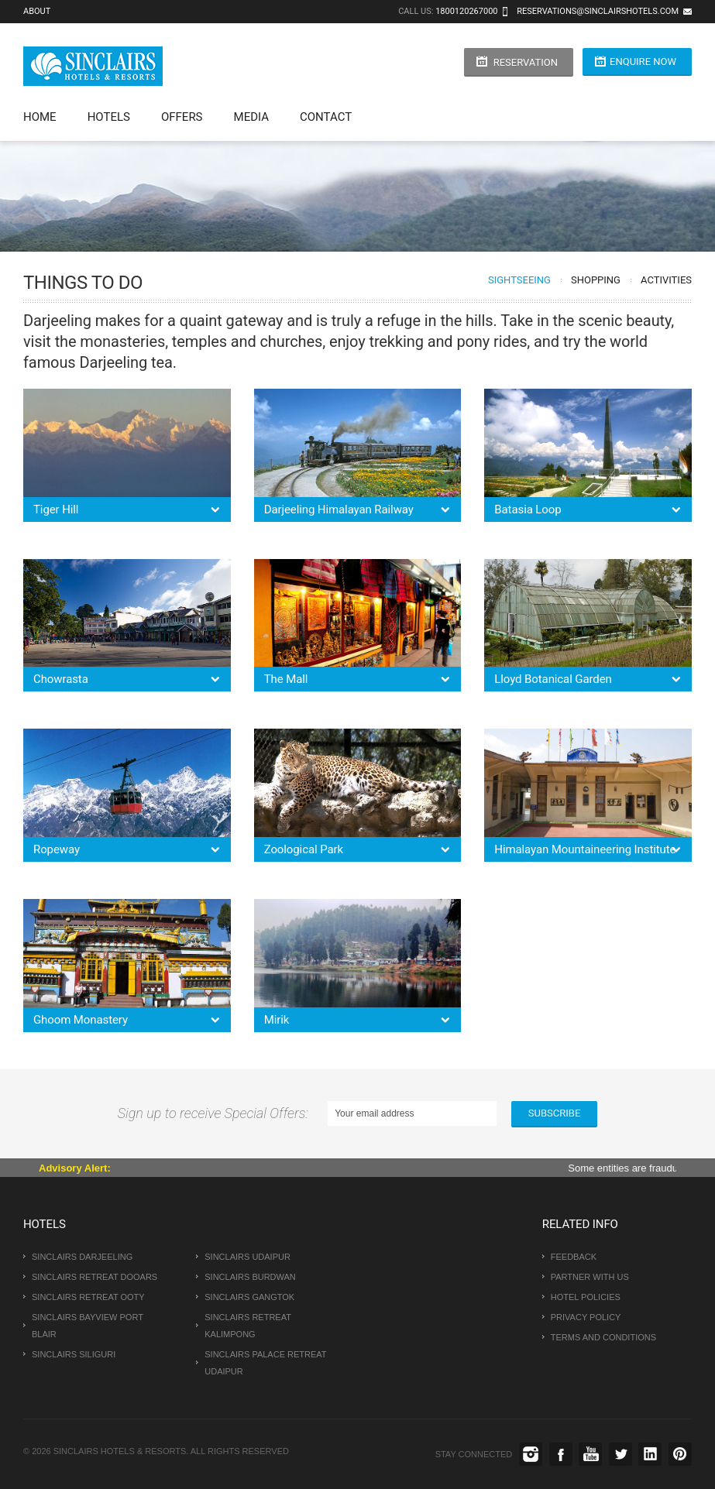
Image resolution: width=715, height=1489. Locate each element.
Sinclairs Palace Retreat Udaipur (265, 1363)
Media (251, 117)
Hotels (109, 117)
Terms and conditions (603, 1337)
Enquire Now (643, 61)
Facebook (560, 1454)
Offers (182, 117)
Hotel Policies (585, 1297)
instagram (530, 1454)
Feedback (573, 1256)
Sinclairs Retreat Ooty (88, 1297)
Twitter (620, 1454)
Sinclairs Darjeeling (82, 1256)
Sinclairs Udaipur (247, 1256)
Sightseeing (519, 280)
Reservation (525, 62)
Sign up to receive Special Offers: (216, 1113)
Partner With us (590, 1276)
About (36, 11)
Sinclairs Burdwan (250, 1276)
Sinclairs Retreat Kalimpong (248, 1325)
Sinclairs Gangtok (249, 1297)
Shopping (595, 280)
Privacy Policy (586, 1317)
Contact (326, 117)
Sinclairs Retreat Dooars (94, 1276)
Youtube (590, 1454)
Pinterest (680, 1454)
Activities (666, 280)
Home (40, 117)
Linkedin (650, 1454)
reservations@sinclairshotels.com (598, 11)
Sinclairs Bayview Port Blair (87, 1325)
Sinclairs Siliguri (73, 1354)
